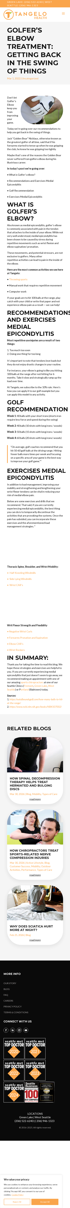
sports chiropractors (32, 682)
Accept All (44, 1202)
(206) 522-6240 (33, 2)
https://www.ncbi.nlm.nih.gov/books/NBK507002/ (35, 706)
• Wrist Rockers (16, 649)
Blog (28, 794)
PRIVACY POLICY (12, 1006)
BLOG (7, 989)
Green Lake (40, 685)
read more (35, 799)
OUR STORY (10, 983)
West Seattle (43, 1117)
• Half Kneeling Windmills (21, 572)
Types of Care (49, 794)
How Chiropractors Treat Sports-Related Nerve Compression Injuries (34, 854)
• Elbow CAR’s (15, 643)
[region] (31, 1191)
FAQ (6, 994)
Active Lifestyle (34, 862)
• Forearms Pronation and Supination (27, 637)
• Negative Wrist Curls (19, 631)
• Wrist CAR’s (15, 585)
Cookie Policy (17, 1195)
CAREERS (8, 1000)
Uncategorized (30, 78)
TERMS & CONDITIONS (16, 1012)
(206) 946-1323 (28, 5)
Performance (28, 869)
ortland (25, 689)
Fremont (28, 685)
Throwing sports (18, 279)
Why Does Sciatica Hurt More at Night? (31, 928)
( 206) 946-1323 (45, 1121)
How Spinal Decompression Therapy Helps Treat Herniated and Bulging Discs (35, 784)
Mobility (36, 794)
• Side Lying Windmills (19, 578)
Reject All (17, 1202)
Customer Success (20, 866)
